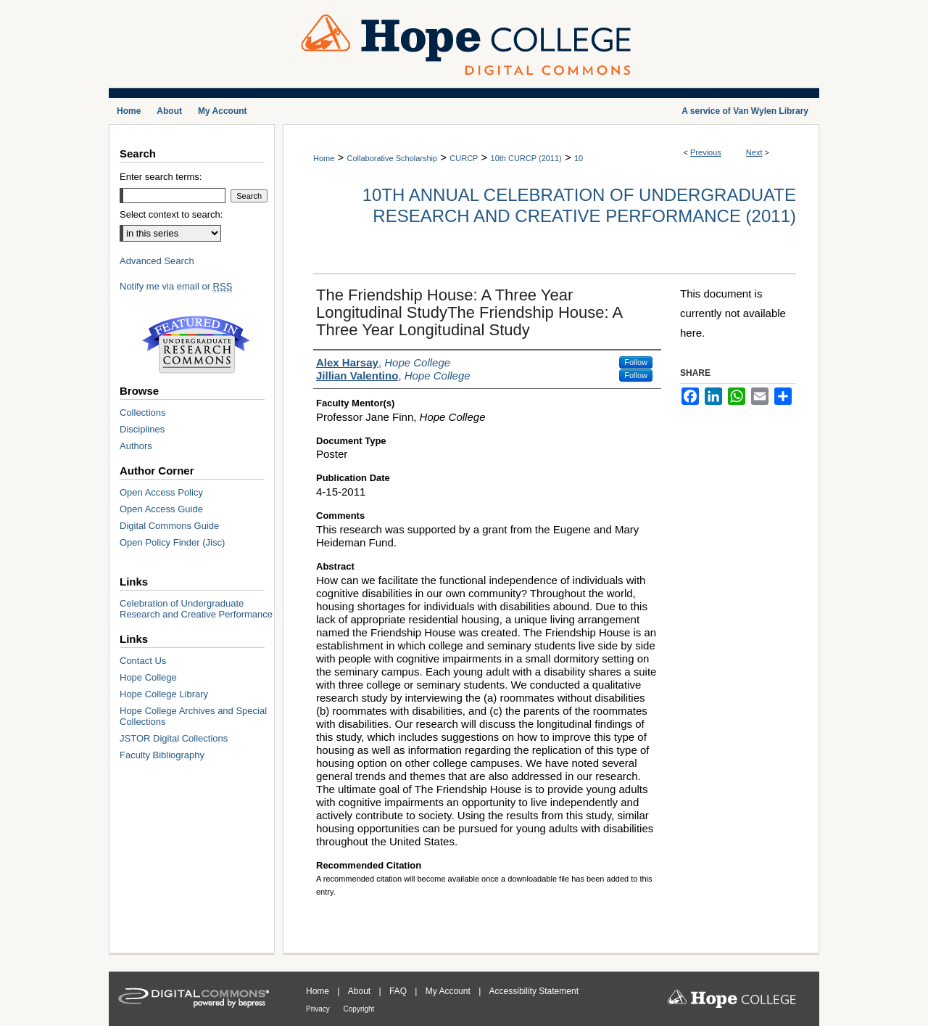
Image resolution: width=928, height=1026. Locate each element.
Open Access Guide (161, 509)
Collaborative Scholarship (392, 158)
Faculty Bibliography (162, 755)
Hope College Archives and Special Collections (193, 716)
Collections (143, 412)
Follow (635, 362)
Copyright (359, 1009)
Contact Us (143, 660)
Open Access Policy (161, 492)
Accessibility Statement (534, 991)
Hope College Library (164, 694)
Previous (705, 152)
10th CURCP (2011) (526, 158)
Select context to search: (171, 214)
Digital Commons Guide (169, 525)
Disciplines (142, 429)
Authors (136, 445)
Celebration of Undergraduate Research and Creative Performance (196, 609)
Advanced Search (157, 260)
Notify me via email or (176, 286)
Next (754, 152)
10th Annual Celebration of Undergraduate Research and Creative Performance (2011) (579, 205)
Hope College (148, 677)
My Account (449, 991)
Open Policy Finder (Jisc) (172, 542)
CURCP (464, 158)
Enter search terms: (161, 176)
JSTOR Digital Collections (174, 738)
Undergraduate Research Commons (195, 344)
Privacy (319, 1009)
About (360, 991)
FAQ (399, 991)
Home (323, 158)
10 (578, 158)
